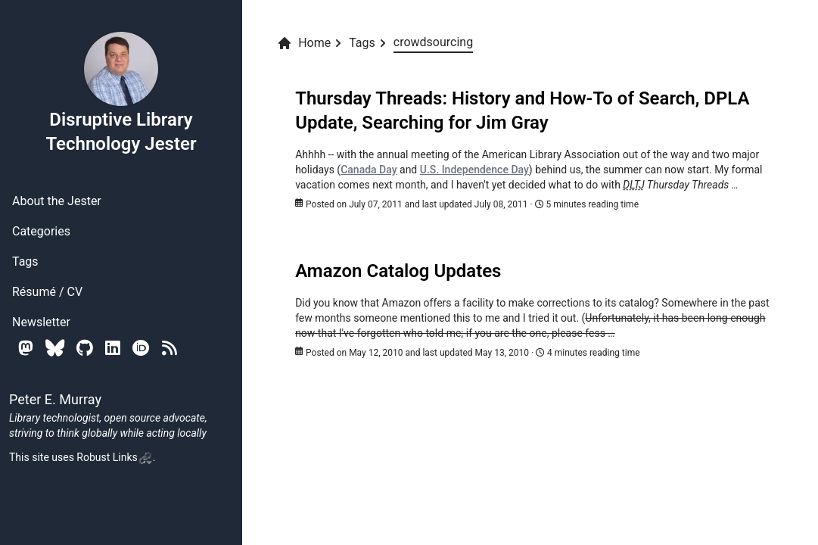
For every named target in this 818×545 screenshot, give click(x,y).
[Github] (84, 348)
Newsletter (41, 322)
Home (304, 43)
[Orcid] (141, 348)
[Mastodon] (25, 348)
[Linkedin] (112, 348)
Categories (41, 231)
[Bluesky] (54, 348)
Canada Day (369, 170)
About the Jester (56, 201)
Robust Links (114, 457)
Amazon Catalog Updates (398, 271)
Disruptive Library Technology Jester (120, 92)
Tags (25, 261)
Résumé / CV (47, 292)
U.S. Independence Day (474, 170)
